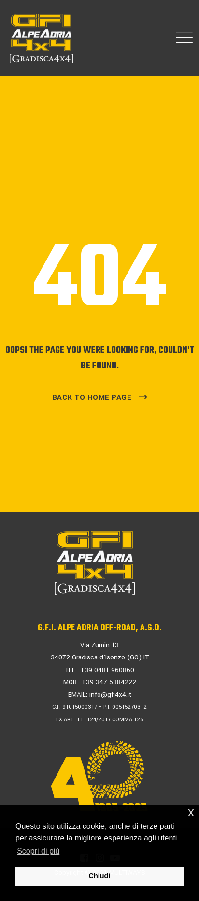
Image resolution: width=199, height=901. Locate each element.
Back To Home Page (92, 397)
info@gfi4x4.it (110, 694)
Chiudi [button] (100, 876)
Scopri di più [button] (38, 851)
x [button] (191, 812)
